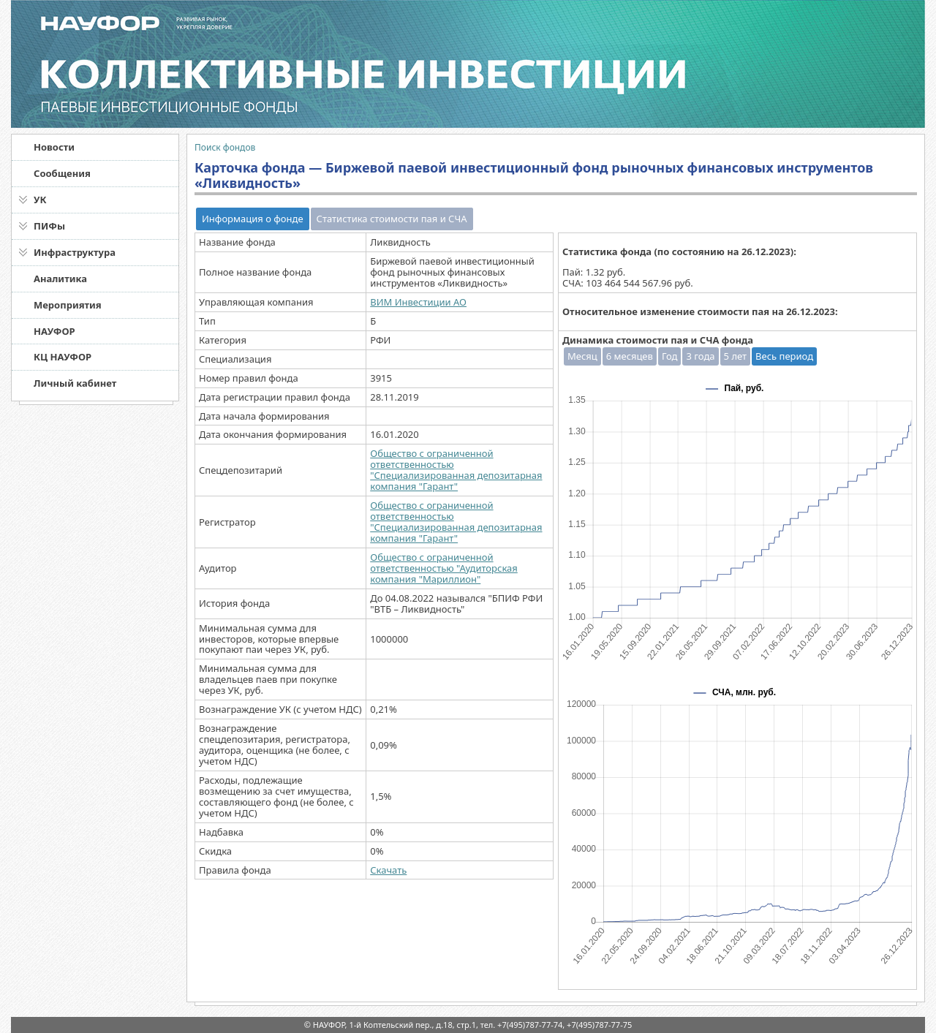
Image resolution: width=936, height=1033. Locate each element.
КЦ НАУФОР (62, 356)
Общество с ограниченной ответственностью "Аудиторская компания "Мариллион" (444, 568)
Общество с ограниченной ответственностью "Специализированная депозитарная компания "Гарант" (456, 470)
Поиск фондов (225, 147)
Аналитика (60, 278)
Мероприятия (68, 304)
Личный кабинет (75, 383)
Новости (54, 147)
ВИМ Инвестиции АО (418, 302)
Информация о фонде (252, 218)
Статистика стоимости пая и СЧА (392, 218)
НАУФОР (54, 331)
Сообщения (62, 173)
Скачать (388, 870)
